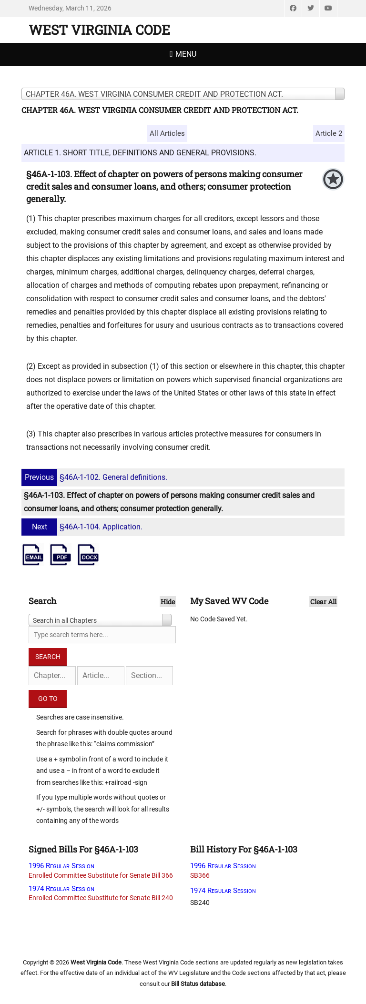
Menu (185, 54)
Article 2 (328, 133)
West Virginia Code (99, 30)
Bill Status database (198, 983)
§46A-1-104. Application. (83, 526)
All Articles (167, 133)
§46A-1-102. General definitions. (95, 477)
